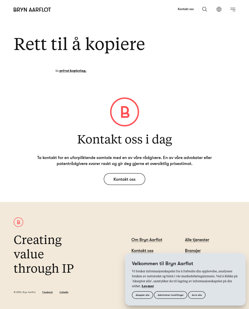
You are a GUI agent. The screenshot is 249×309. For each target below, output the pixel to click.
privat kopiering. (72, 71)
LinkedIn (64, 292)
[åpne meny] (232, 9)
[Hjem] (32, 10)
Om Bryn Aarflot (146, 239)
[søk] (205, 9)
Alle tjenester (197, 239)
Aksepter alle (142, 294)
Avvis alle (197, 294)
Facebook (47, 292)
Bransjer (193, 250)
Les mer (148, 286)
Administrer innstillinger (170, 294)
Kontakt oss (186, 9)
